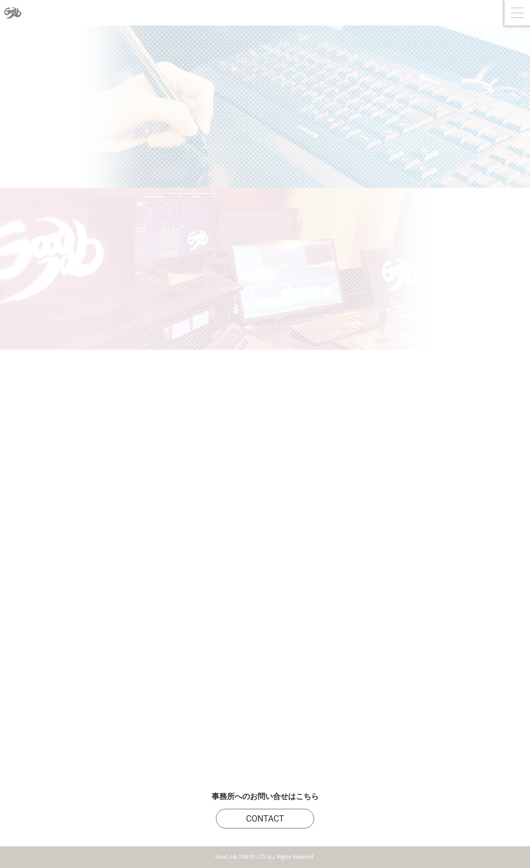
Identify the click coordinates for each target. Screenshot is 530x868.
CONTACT (265, 819)
